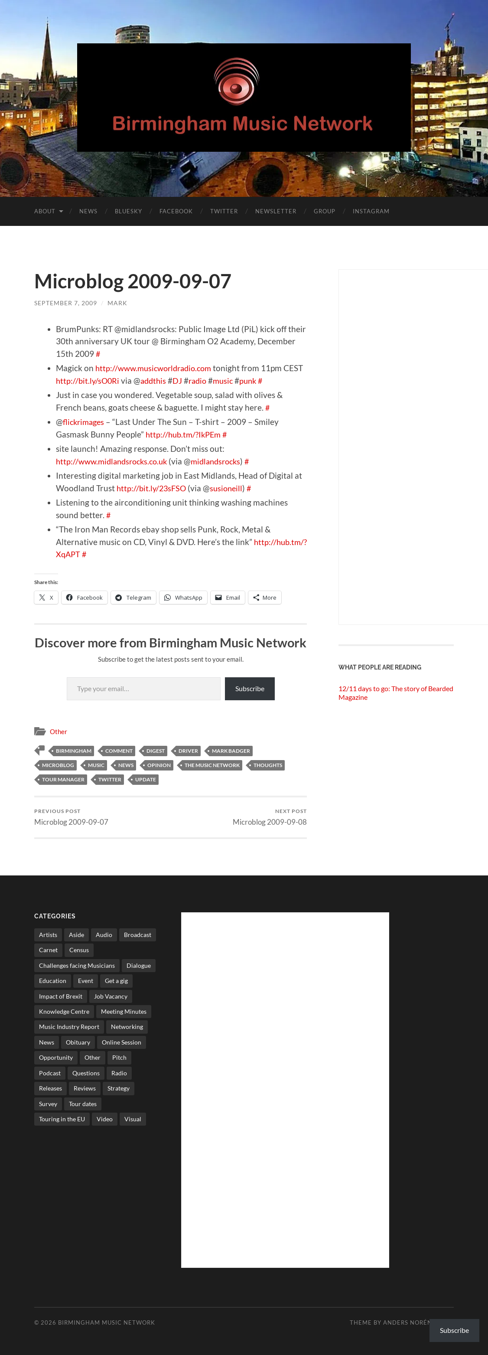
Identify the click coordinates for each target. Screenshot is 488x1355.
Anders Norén (407, 1322)
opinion (159, 765)
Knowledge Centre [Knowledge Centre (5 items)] (64, 1011)
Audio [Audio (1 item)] (104, 934)
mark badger (231, 751)
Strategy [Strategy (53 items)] (118, 1088)
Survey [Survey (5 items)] (48, 1103)
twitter (109, 779)
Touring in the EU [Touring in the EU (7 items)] (62, 1119)
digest (155, 751)
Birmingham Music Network (106, 1322)
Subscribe (249, 688)
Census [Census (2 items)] (79, 950)
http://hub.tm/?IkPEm (185, 434)
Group (324, 211)
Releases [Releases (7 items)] (50, 1088)
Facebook (176, 211)
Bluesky (128, 211)
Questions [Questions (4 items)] (86, 1073)
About (44, 211)
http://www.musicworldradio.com (157, 368)
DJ (202, 380)
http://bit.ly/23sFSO (153, 488)
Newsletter (275, 211)
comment (119, 751)
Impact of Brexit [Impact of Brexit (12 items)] (60, 996)
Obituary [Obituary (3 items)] (78, 1042)
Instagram (371, 211)
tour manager (63, 779)
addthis (177, 380)
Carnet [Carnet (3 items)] (48, 950)
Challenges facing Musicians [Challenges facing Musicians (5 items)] (77, 965)
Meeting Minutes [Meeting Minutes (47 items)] (123, 1011)
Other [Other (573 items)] (93, 1057)
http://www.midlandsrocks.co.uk (115, 461)
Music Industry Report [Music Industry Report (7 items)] (69, 1027)
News (88, 211)
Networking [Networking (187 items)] (127, 1027)
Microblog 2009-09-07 (71, 817)
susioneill (230, 488)
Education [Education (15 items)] (52, 981)
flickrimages (85, 422)
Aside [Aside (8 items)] (76, 934)
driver (188, 751)
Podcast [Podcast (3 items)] (50, 1073)
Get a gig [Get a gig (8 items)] (116, 981)
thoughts (268, 765)
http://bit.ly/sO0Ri (110, 380)
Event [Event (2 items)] (85, 981)
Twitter (224, 211)
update (145, 779)
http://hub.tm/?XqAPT (96, 554)
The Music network (212, 765)
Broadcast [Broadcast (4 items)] (137, 934)
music (250, 380)
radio (223, 380)
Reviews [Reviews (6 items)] (85, 1088)
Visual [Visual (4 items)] (132, 1119)
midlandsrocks (224, 461)
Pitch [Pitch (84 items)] (119, 1057)
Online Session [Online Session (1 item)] (121, 1042)
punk (276, 380)
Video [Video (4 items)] (105, 1119)
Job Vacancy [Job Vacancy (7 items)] (110, 996)
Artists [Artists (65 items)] (48, 934)
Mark (117, 303)
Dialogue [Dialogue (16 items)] (139, 965)
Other (58, 731)
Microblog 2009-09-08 (270, 817)
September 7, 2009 (65, 303)
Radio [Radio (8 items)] (119, 1073)
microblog (58, 765)
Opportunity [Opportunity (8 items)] (56, 1057)
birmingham (73, 751)
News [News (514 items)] (46, 1042)
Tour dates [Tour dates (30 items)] (83, 1103)
